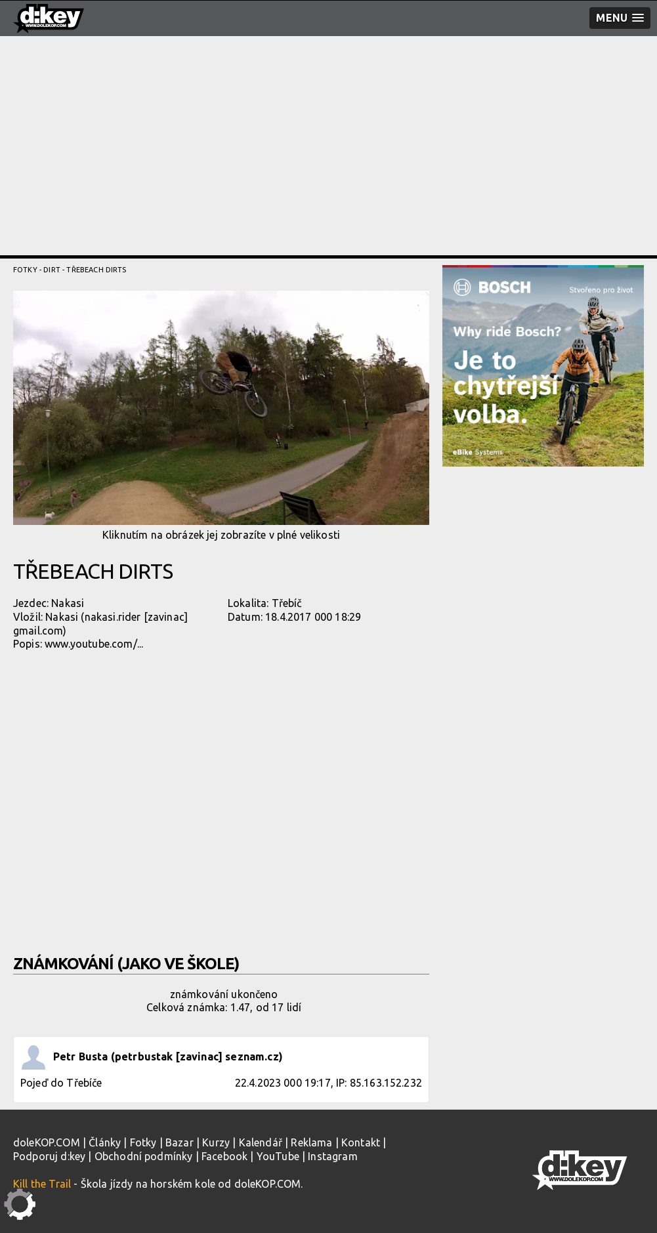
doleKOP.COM (46, 1142)
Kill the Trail (42, 1184)
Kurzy (216, 1142)
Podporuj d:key (49, 1156)
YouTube (278, 1156)
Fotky (25, 270)
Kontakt (360, 1142)
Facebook (224, 1156)
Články (105, 1142)
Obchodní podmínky (144, 1156)
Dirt (51, 270)
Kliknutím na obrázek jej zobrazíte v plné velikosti (221, 416)
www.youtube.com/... (94, 644)
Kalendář (260, 1142)
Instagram (332, 1156)
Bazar (179, 1142)
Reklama (311, 1142)
